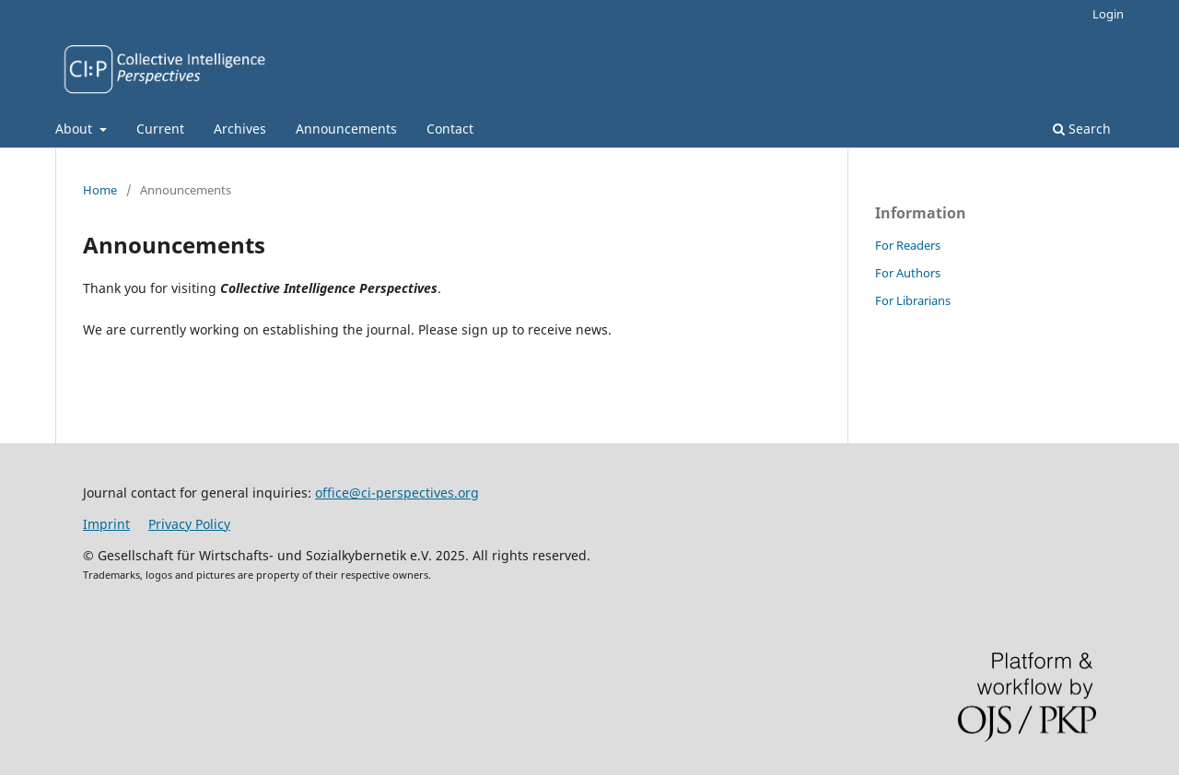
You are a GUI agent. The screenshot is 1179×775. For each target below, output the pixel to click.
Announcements (346, 128)
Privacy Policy (189, 524)
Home (100, 190)
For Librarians (913, 300)
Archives (240, 128)
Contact (449, 128)
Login (1108, 14)
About (75, 128)
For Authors (907, 272)
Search (1082, 128)
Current (160, 128)
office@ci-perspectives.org (397, 492)
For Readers (907, 245)
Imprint (106, 524)
